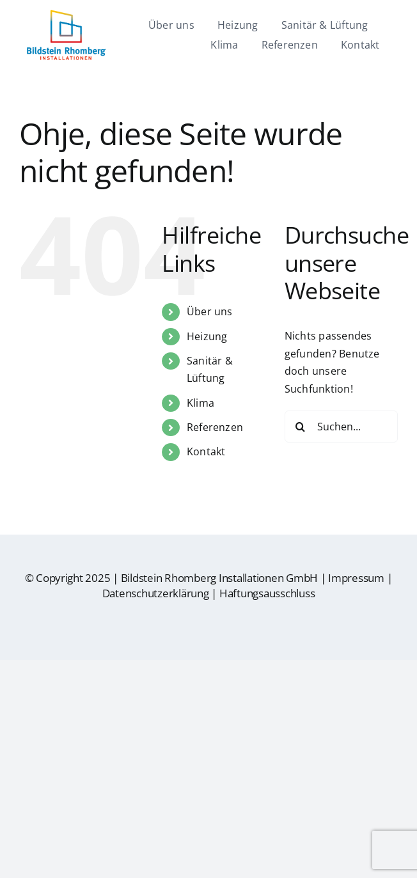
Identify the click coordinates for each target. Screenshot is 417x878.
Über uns (210, 311)
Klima (200, 403)
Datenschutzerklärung (155, 593)
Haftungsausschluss (267, 593)
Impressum (356, 577)
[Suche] (301, 427)
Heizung (207, 336)
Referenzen (215, 427)
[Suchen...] (341, 427)
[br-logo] (66, 15)
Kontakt (206, 451)
